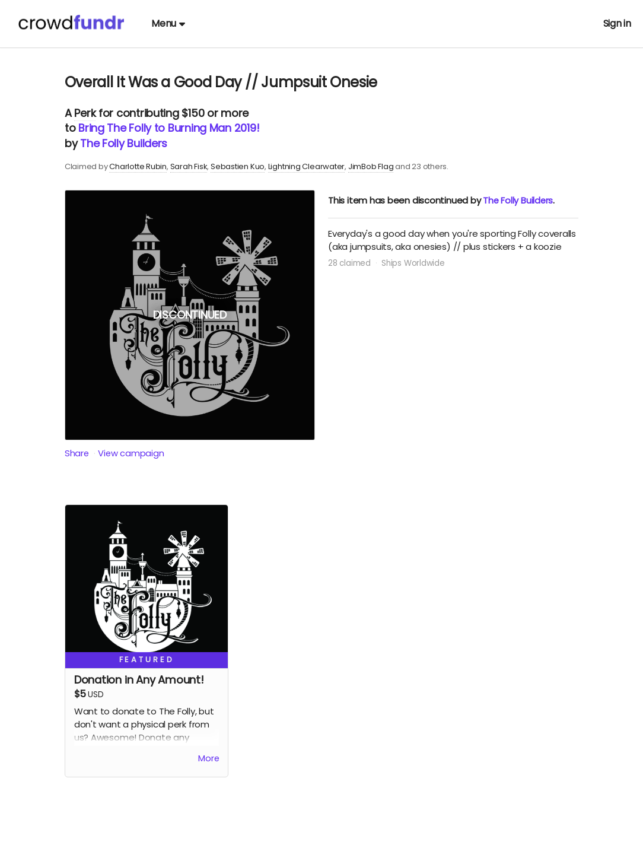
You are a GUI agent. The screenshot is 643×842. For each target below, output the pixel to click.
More (208, 759)
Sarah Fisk (189, 166)
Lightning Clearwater (306, 166)
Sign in (617, 23)
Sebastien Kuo (238, 166)
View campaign (131, 453)
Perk (85, 113)
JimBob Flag (371, 166)
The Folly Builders (123, 143)
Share (77, 453)
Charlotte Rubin (138, 166)
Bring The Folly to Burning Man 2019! (168, 127)
